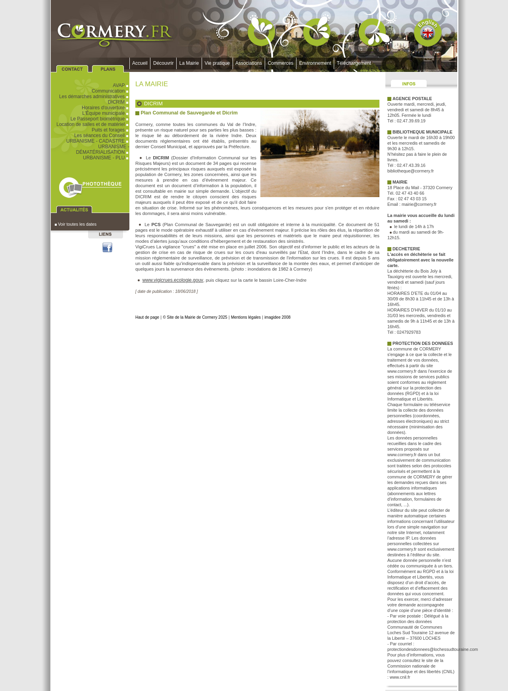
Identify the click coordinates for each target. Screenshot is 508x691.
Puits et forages (110, 130)
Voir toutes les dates (75, 224)
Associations (249, 63)
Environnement (315, 63)
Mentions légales (246, 317)
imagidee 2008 (277, 317)
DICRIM (118, 102)
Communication (110, 91)
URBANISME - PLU (106, 158)
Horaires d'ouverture (105, 107)
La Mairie (189, 63)
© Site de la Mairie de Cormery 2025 (195, 317)
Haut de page (147, 317)
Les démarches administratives (94, 96)
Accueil (140, 63)
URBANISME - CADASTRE (97, 141)
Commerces (280, 63)
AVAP (121, 85)
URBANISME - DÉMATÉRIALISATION (102, 149)
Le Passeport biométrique (100, 119)
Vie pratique (217, 63)
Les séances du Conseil (101, 135)
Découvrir (163, 63)
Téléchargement (354, 63)
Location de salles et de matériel (92, 124)
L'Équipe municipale (105, 113)
